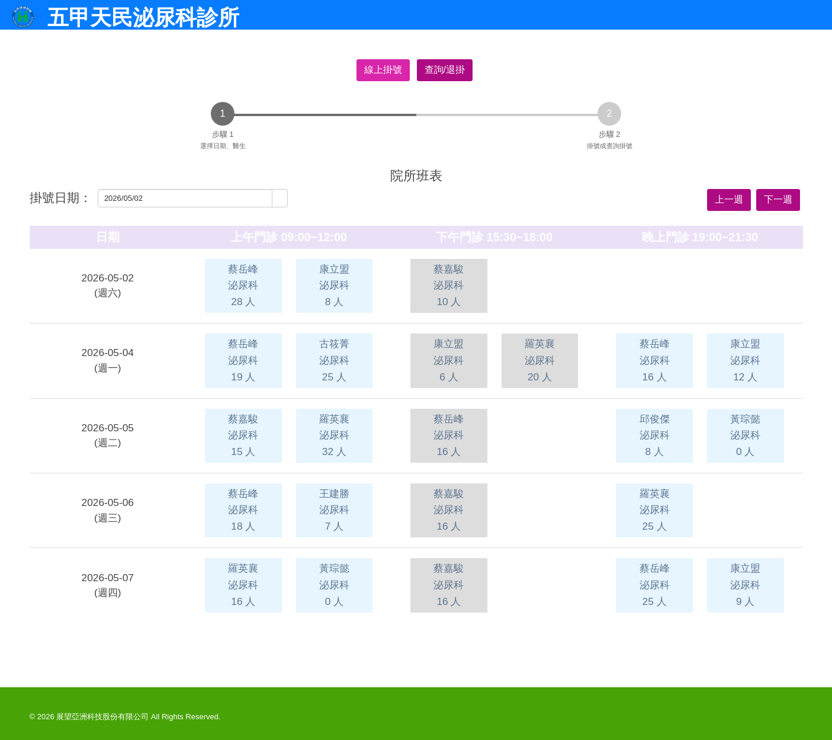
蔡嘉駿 (448, 285)
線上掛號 (383, 70)
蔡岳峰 (243, 285)
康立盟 (334, 285)
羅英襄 (540, 360)
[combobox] (185, 198)
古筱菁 (334, 360)
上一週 (729, 199)
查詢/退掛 (445, 70)
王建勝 (334, 510)
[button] (279, 198)
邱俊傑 (655, 435)
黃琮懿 (745, 435)
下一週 (778, 199)
